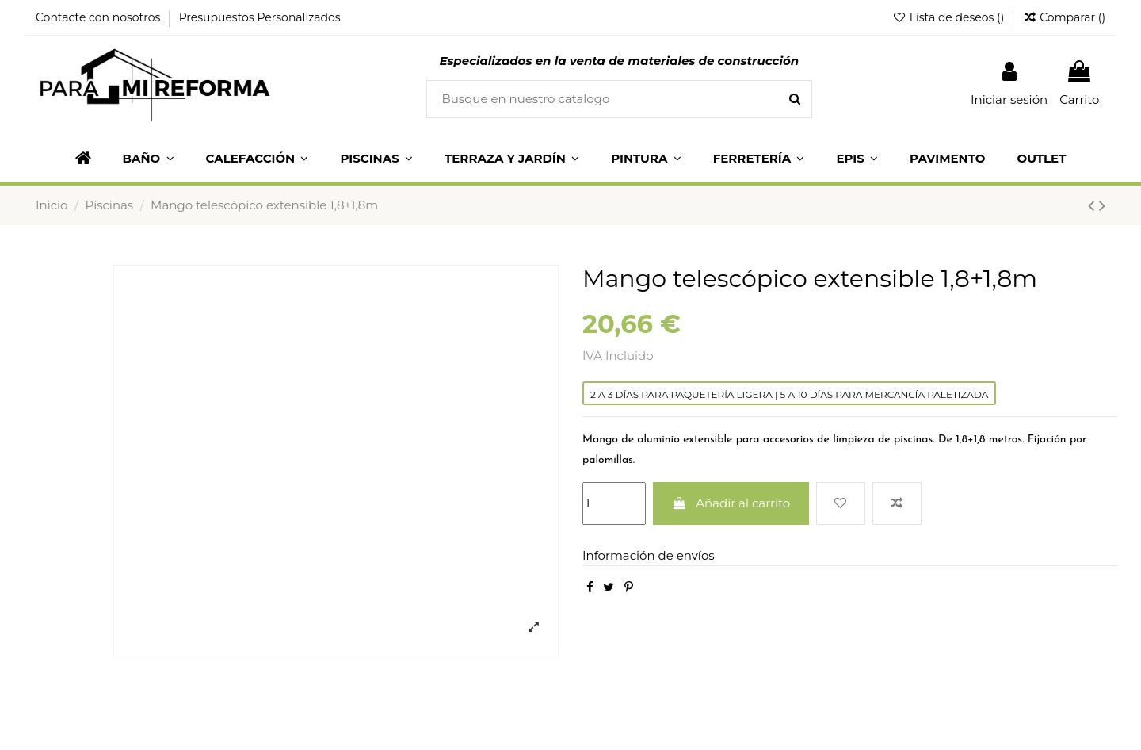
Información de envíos (648, 555)
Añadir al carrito (731, 503)
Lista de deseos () (949, 17)
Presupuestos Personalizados (260, 17)
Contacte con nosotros (99, 17)
